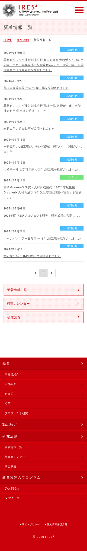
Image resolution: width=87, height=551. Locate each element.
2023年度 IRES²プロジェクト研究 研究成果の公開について (42, 218)
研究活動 (23, 40)
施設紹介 (10, 424)
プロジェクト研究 (16, 413)
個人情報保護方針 (57, 524)
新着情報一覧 (17, 290)
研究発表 (13, 317)
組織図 (9, 394)
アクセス (12, 498)
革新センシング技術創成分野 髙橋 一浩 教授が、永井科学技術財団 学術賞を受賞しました (42, 108)
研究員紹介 (12, 374)
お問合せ (12, 488)
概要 (6, 363)
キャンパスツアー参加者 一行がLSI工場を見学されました (42, 238)
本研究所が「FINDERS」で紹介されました (32, 256)
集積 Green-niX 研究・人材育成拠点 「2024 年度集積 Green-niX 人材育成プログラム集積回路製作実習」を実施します (42, 193)
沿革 (7, 403)
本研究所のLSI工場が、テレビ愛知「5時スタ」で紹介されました (42, 149)
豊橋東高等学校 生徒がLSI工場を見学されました (36, 88)
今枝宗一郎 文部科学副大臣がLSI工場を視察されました (40, 169)
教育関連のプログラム (21, 477)
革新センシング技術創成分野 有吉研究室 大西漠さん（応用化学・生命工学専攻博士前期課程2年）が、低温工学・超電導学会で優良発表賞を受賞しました (43, 65)
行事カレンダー (18, 303)
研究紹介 (10, 384)
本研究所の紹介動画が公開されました (29, 128)
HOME (7, 40)
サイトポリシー (31, 524)
